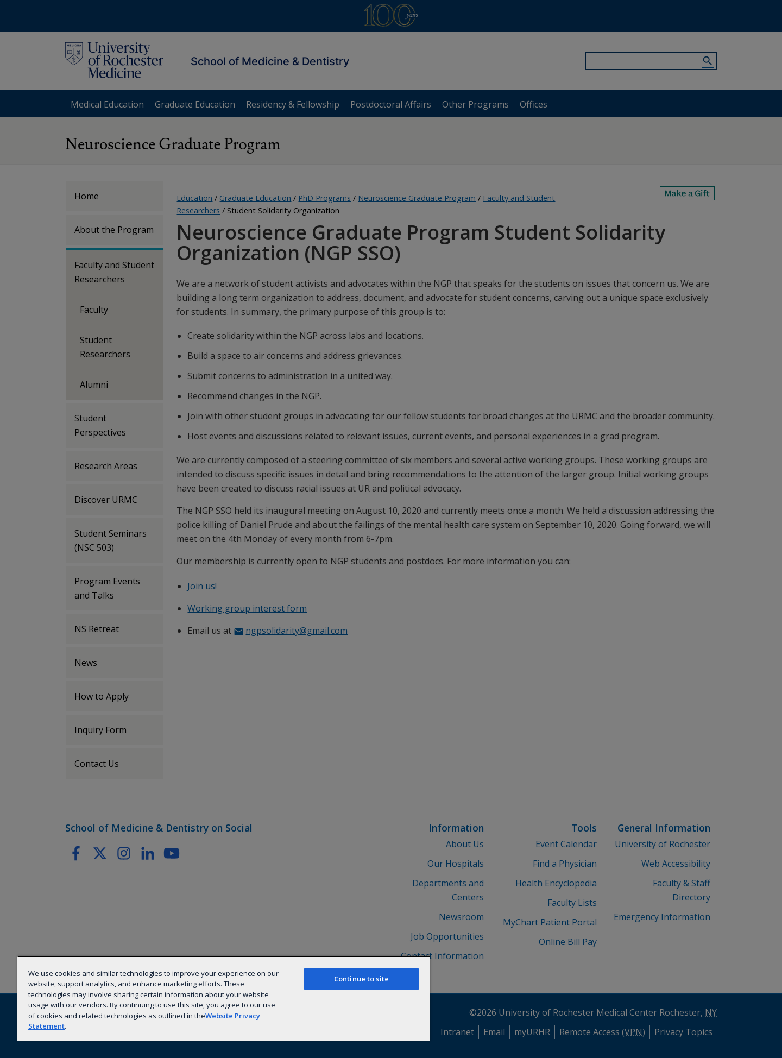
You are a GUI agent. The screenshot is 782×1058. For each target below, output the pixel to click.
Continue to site (361, 979)
